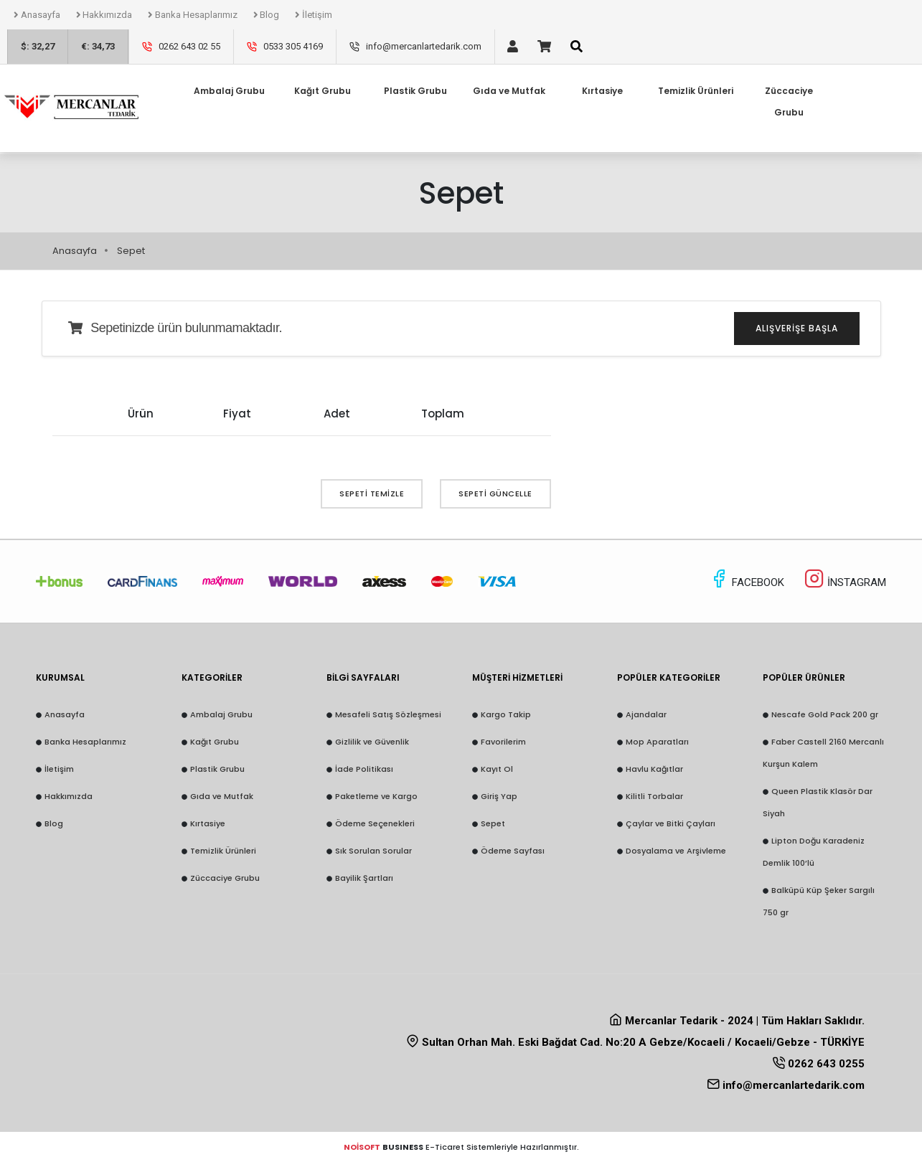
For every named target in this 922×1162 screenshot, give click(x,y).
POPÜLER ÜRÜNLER (804, 677)
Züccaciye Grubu (789, 74)
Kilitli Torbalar (654, 796)
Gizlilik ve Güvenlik (372, 741)
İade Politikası (364, 769)
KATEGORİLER (212, 677)
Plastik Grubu (217, 769)
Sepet (493, 823)
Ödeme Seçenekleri (375, 823)
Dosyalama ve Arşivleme (676, 850)
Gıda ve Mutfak (221, 796)
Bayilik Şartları (364, 878)
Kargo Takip (506, 714)
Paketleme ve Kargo (376, 796)
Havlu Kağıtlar (654, 769)
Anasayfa (37, 14)
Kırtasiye (207, 823)
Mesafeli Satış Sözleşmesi (388, 714)
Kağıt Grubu (214, 741)
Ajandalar (646, 714)
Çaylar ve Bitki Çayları (670, 823)
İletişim (313, 14)
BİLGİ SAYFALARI (363, 677)
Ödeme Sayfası (513, 850)
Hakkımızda (104, 14)
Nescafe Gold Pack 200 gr (824, 714)
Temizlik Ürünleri (223, 850)
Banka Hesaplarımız (192, 14)
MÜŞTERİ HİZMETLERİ (517, 677)
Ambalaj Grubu (221, 714)
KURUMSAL (60, 677)
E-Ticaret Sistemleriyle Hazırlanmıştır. (461, 1147)
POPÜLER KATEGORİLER (668, 677)
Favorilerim (503, 741)
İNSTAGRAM (845, 582)
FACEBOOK (748, 582)
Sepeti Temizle (371, 493)
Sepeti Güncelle (495, 493)
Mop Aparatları (657, 741)
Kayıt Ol (497, 769)
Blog (266, 14)
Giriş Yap (499, 796)
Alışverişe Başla (797, 328)
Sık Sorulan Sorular (373, 850)
